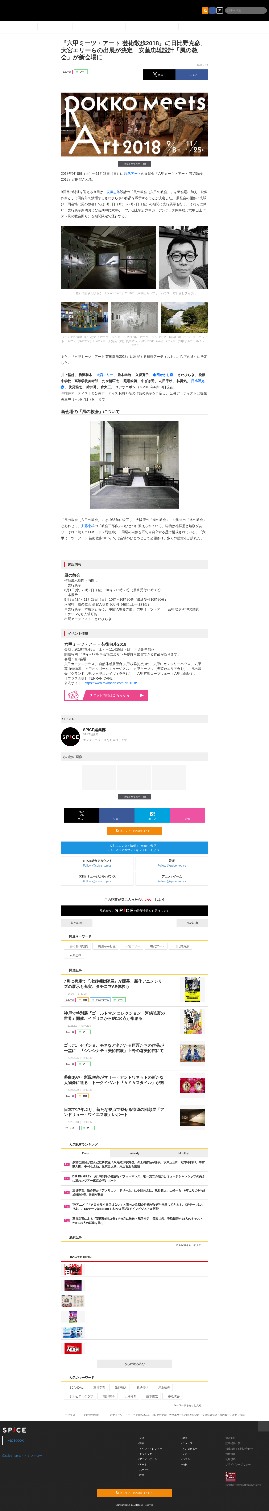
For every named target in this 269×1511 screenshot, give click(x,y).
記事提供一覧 (233, 1443)
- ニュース (187, 1443)
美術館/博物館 (77, 946)
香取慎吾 (172, 1396)
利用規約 (230, 1459)
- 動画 (184, 1438)
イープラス (69, 1414)
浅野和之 (119, 1387)
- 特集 (184, 1464)
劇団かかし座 (163, 375)
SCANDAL (74, 1387)
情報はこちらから (117, 695)
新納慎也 (140, 1387)
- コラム (185, 1459)
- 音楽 (141, 1438)
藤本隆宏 (150, 1396)
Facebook (16, 1440)
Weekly (134, 1153)
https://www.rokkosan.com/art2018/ (110, 683)
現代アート (132, 173)
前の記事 (73, 923)
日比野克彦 (180, 946)
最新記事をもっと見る (190, 1245)
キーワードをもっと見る (189, 1405)
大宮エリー (104, 375)
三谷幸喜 (97, 1387)
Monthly (183, 1153)
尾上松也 (162, 1387)
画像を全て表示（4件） (134, 163)
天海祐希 (128, 1396)
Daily (85, 1153)
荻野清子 (107, 1396)
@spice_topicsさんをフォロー (22, 1455)
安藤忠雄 (113, 192)
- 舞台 (141, 1443)
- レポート (187, 1454)
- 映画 (141, 1475)
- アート (142, 1464)
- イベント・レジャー (150, 1448)
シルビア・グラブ (79, 1396)
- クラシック (145, 1454)
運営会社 (230, 1438)
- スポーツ (143, 1469)
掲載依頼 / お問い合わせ (239, 1448)
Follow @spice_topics (97, 865)
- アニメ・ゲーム (147, 1459)
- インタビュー (189, 1448)
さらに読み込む (146, 1364)
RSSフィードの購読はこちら (137, 830)
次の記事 (196, 923)
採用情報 (230, 1454)
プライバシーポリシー (238, 1464)
